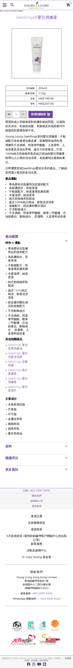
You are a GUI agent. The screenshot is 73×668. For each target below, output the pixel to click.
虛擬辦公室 (36, 501)
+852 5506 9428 (50, 599)
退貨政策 (36, 529)
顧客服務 (36, 543)
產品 (2, 11)
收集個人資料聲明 (39, 660)
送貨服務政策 (36, 522)
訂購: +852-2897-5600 (36, 490)
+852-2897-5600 (42, 593)
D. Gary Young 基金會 (36, 557)
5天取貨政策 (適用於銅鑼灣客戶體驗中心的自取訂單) (36, 538)
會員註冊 (36, 516)
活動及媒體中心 (37, 550)
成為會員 (37, 506)
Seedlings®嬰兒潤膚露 (13, 11)
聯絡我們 (37, 496)
